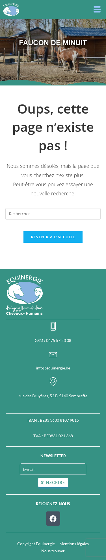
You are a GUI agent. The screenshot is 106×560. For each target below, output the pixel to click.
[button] (97, 9)
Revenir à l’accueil (53, 236)
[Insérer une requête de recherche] (53, 214)
